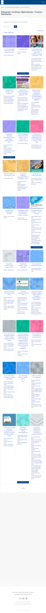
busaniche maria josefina (22, 219)
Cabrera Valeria (38, 303)
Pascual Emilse (11, 306)
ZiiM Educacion (11, 270)
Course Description (23, 73)
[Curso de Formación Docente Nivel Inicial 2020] (9, 284)
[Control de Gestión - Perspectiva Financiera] (36, 256)
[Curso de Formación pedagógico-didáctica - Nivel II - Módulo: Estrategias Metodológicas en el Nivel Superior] (36, 284)
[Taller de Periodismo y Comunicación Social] (9, 166)
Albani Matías (10, 381)
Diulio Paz (10, 394)
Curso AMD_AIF (9, 32)
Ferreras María (10, 100)
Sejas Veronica (24, 307)
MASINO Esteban (38, 390)
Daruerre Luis (38, 441)
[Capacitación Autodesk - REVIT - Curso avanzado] (9, 256)
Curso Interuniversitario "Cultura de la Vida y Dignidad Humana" (9, 51)
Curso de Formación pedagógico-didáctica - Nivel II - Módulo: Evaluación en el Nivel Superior (9, 337)
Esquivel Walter (38, 268)
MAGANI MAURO (38, 388)
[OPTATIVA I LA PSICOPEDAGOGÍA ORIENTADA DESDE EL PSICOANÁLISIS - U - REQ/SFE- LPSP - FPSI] (36, 126)
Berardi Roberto (11, 387)
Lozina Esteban (38, 455)
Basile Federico (11, 99)
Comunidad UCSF (23, 49)
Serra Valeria (37, 243)
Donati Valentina (24, 303)
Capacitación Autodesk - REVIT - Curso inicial (23, 265)
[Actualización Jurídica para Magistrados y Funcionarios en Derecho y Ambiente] (23, 202)
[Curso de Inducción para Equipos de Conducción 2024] (36, 326)
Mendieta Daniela (38, 65)
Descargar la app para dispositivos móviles (23, 604)
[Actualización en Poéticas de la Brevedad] (9, 202)
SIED (23, 589)
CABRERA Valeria (11, 300)
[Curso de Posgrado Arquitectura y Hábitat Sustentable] (9, 368)
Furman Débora (24, 143)
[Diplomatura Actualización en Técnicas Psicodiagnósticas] (23, 420)
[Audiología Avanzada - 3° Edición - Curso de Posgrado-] (36, 202)
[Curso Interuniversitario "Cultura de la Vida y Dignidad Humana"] (9, 41)
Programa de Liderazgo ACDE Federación (9, 92)
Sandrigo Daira (38, 148)
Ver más (23, 488)
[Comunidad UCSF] (23, 41)
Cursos (2, 7)
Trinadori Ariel (10, 102)
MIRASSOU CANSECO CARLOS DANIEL (35, 396)
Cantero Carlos (24, 299)
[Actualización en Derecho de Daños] (36, 166)
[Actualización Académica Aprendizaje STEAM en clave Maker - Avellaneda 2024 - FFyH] (9, 126)
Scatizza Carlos (11, 55)
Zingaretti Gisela (38, 475)
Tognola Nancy (38, 467)
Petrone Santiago (38, 461)
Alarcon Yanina (24, 99)
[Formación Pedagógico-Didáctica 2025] (23, 284)
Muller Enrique (38, 460)
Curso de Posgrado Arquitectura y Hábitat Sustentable (9, 377)
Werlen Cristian (38, 178)
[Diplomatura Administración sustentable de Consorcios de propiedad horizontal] (36, 420)
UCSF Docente (10, 445)
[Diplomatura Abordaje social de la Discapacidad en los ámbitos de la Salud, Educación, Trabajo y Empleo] (9, 420)
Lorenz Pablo (37, 454)
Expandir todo (40, 30)
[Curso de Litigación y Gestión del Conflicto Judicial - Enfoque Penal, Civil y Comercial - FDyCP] (23, 126)
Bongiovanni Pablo (21, 313)
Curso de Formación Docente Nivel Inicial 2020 (9, 293)
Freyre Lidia (37, 64)
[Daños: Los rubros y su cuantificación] (36, 368)
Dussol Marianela (24, 103)
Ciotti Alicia (37, 105)
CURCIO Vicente (38, 228)
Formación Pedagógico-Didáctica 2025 (23, 293)
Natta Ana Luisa (38, 67)
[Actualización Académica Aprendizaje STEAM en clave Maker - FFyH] (23, 166)
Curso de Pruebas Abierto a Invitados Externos (23, 377)
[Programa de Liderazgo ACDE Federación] (9, 82)
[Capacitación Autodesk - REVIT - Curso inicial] (23, 256)
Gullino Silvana (10, 397)
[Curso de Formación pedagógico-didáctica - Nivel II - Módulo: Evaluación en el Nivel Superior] (9, 326)
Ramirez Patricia (11, 151)
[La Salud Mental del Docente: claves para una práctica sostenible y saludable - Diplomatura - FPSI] (36, 41)
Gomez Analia (10, 396)
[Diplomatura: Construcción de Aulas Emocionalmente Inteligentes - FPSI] (23, 82)
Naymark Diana (38, 146)
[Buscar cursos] (8, 26)
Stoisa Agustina (38, 465)
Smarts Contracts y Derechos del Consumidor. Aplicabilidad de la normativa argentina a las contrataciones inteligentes (36, 95)
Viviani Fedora (10, 103)
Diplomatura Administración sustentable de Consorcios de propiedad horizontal (37, 431)
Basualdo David (11, 386)
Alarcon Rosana (38, 58)
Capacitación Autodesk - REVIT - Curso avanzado (9, 265)
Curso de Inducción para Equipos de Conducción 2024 (37, 335)
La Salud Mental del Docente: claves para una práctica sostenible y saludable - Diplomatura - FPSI (36, 52)
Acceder (43, 2)
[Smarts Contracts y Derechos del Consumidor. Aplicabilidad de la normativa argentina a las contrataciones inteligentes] (36, 82)
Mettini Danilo (10, 178)
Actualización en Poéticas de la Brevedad (9, 212)
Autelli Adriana (24, 297)
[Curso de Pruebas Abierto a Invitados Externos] (23, 368)
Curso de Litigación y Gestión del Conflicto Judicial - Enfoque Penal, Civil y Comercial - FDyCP (23, 137)
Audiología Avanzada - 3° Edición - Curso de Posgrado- (36, 212)
